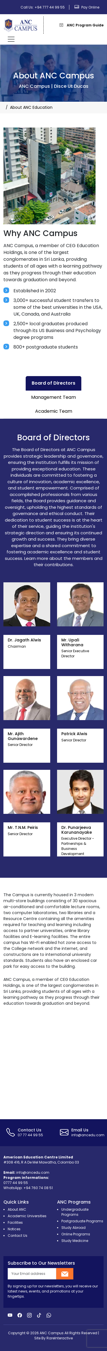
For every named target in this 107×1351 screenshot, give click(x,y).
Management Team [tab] (53, 397)
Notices (14, 1229)
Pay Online (86, 7)
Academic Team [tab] (53, 411)
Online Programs (75, 1234)
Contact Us (17, 1235)
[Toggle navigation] (11, 39)
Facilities (15, 1222)
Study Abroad (73, 1227)
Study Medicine (74, 1240)
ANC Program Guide (82, 25)
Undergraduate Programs (74, 1212)
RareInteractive (60, 1338)
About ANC (17, 1209)
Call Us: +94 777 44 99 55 (43, 7)
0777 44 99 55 (15, 1182)
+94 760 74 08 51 (38, 1187)
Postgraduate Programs (82, 1221)
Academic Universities (27, 1216)
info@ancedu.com (32, 1172)
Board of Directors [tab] (53, 383)
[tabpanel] (53, 648)
